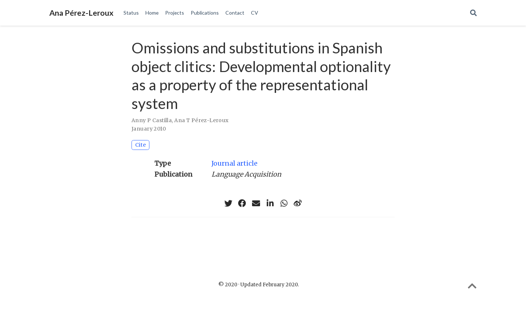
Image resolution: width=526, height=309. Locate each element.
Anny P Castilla (152, 120)
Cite (140, 145)
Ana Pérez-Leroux (81, 13)
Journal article (234, 163)
